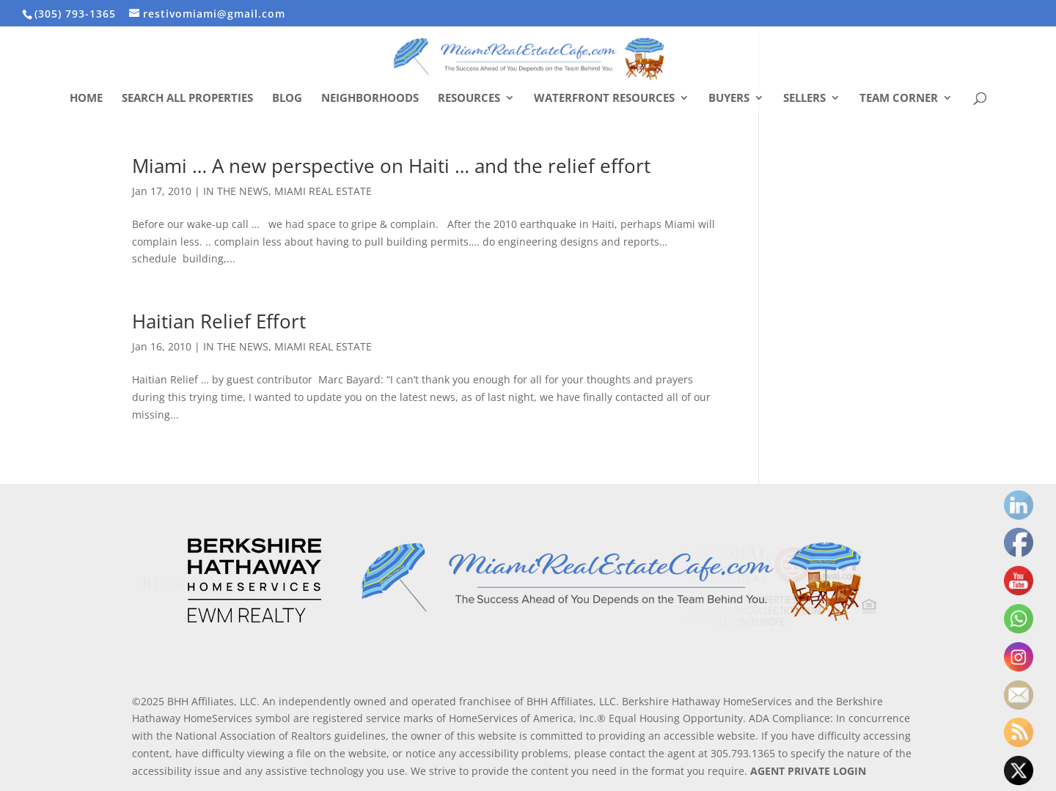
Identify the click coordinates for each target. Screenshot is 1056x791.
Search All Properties (187, 98)
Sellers (804, 98)
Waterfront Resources (604, 98)
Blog (287, 98)
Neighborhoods (370, 98)
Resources (469, 98)
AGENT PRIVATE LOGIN (808, 771)
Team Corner (898, 98)
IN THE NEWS (235, 191)
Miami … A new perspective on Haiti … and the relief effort (391, 165)
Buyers (728, 98)
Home (86, 98)
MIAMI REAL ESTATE (323, 191)
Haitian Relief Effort (219, 321)
